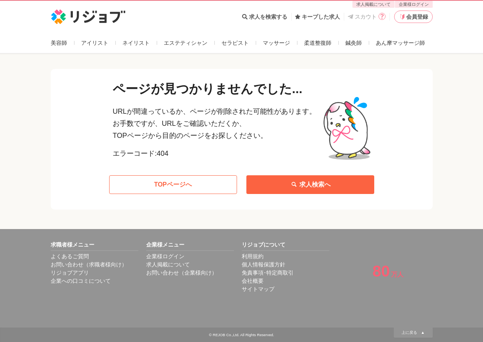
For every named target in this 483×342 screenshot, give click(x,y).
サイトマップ (258, 289)
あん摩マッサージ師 (400, 43)
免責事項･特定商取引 (268, 273)
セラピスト (235, 43)
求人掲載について (373, 4)
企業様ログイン (414, 4)
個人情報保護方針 (263, 264)
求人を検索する (264, 17)
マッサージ (276, 43)
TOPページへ (173, 184)
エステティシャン (185, 43)
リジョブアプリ (70, 273)
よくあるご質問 (70, 256)
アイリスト (94, 43)
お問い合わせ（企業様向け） (181, 273)
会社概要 (253, 281)
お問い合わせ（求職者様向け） (89, 264)
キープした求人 (317, 17)
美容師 (59, 43)
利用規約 (253, 256)
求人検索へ (310, 184)
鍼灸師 (353, 43)
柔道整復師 (317, 43)
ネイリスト (136, 43)
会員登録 (413, 17)
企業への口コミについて (81, 281)
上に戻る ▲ (413, 332)
